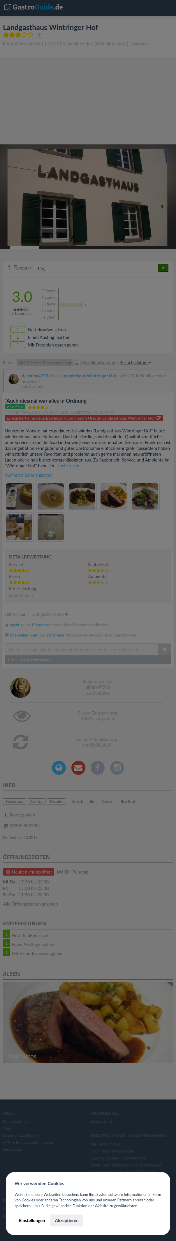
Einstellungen (32, 1220)
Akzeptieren (66, 1220)
